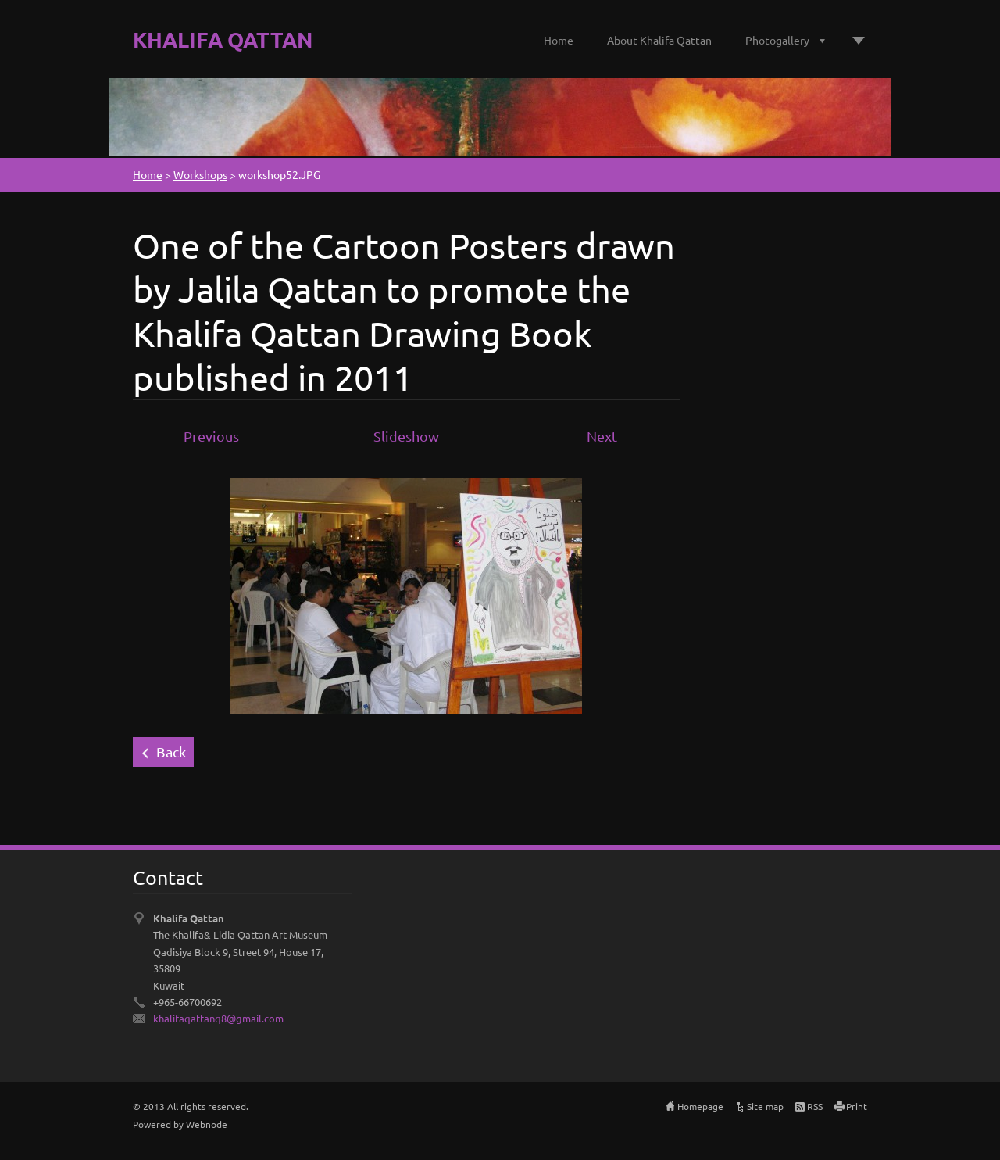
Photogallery (777, 40)
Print (856, 1106)
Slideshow (406, 436)
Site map (765, 1106)
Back (171, 751)
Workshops (200, 174)
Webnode (206, 1124)
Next (602, 436)
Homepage (700, 1106)
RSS (815, 1106)
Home (558, 40)
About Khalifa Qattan (659, 40)
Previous (211, 436)
